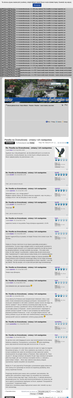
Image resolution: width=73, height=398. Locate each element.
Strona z (49, 142)
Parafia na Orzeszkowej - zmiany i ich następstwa (28, 140)
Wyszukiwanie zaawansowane (58, 85)
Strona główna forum (13, 105)
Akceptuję (37, 5)
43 (58, 142)
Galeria (59, 121)
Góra (67, 169)
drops (11, 337)
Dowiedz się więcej (65, 2)
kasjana (12, 233)
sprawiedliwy (13, 324)
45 (63, 142)
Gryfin (11, 220)
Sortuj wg (56, 391)
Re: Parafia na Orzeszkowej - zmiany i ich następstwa (29, 148)
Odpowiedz (10, 143)
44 (60, 142)
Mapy (53, 121)
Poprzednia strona (10, 391)
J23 (11, 296)
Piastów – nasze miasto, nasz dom (44, 105)
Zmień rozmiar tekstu (66, 105)
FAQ (49, 121)
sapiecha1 (12, 190)
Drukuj (63, 105)
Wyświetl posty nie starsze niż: (36, 391)
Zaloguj (66, 121)
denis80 (12, 174)
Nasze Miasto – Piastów (27, 105)
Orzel (11, 150)
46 (65, 142)
